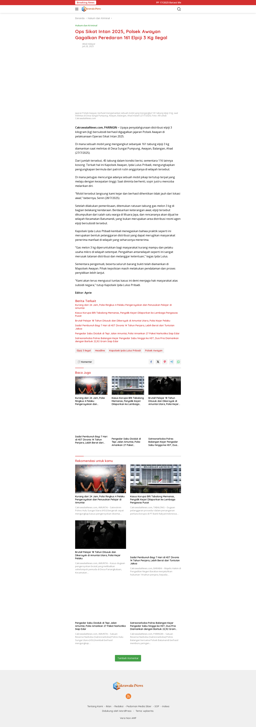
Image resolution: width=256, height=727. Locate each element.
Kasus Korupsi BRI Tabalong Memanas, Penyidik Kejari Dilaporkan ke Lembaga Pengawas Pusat (126, 314)
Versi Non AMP (128, 718)
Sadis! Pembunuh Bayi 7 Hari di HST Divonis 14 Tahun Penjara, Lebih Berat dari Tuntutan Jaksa (124, 327)
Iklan (108, 706)
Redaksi (118, 706)
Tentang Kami (95, 706)
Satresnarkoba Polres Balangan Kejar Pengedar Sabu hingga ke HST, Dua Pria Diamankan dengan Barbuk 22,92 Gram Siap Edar (127, 340)
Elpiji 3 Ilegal (84, 350)
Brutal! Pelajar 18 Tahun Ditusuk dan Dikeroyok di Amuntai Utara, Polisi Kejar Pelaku (122, 320)
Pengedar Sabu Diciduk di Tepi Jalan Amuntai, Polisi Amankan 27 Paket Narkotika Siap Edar (127, 333)
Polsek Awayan (153, 350)
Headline (100, 350)
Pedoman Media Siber (139, 706)
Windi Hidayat (88, 43)
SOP (157, 706)
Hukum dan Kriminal (86, 25)
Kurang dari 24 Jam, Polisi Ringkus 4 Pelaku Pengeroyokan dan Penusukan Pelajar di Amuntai (123, 306)
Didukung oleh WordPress (117, 710)
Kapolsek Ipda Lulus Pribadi (125, 350)
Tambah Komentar (128, 658)
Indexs (165, 706)
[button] (77, 9)
